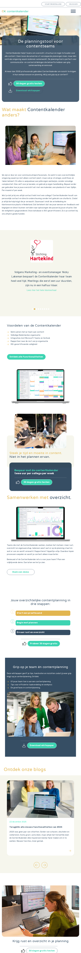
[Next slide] (44, 865)
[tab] (32, 309)
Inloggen (73, 4)
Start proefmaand (53, 4)
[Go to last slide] (37, 865)
